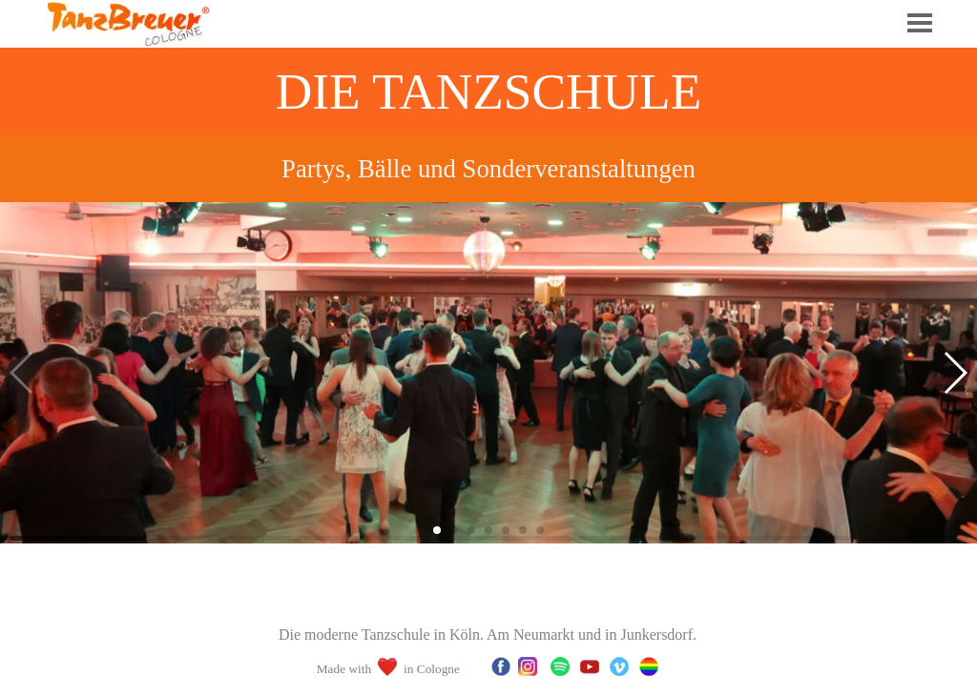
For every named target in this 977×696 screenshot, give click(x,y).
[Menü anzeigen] (920, 23)
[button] (954, 373)
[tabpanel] (488, 169)
